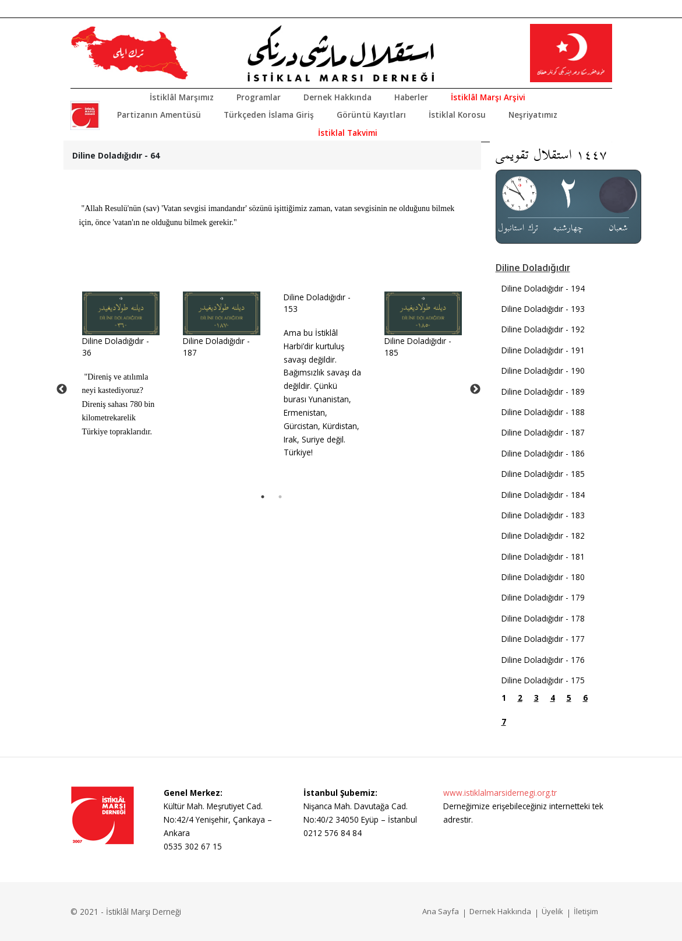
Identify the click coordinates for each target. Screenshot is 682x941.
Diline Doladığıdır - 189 (543, 391)
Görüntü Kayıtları (371, 114)
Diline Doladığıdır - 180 (543, 576)
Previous (62, 389)
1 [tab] (262, 497)
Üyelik (552, 911)
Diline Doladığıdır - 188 (543, 411)
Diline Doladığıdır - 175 (543, 680)
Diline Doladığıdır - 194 (543, 288)
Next (475, 389)
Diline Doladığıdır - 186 (543, 453)
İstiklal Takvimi (347, 132)
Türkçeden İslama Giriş (269, 114)
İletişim (586, 911)
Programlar (258, 97)
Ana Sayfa (440, 911)
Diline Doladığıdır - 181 (543, 556)
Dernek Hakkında (337, 97)
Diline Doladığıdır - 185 (543, 473)
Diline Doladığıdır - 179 (543, 597)
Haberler (411, 97)
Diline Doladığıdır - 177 (543, 638)
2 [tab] (280, 497)
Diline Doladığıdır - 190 (543, 370)
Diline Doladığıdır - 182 (543, 535)
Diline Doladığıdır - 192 (543, 329)
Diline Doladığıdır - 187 (543, 432)
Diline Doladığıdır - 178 (543, 618)
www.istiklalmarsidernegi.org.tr (500, 792)
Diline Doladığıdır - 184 (543, 494)
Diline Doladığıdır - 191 (543, 350)
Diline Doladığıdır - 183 (543, 515)
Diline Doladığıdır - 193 (543, 308)
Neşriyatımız (532, 114)
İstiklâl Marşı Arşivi (488, 97)
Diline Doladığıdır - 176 (543, 659)
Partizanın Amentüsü (159, 114)
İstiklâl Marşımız (182, 97)
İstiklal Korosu (457, 114)
